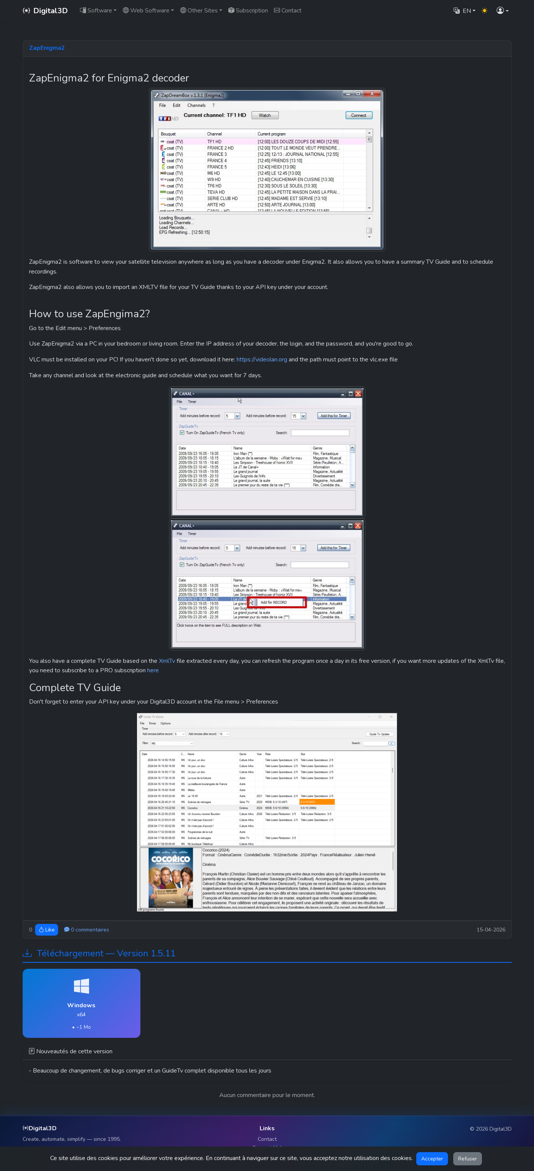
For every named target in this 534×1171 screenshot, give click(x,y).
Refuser (467, 1158)
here (153, 670)
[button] (502, 11)
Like (46, 929)
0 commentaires (86, 929)
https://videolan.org (262, 359)
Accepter (432, 1158)
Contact (267, 1139)
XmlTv (167, 661)
